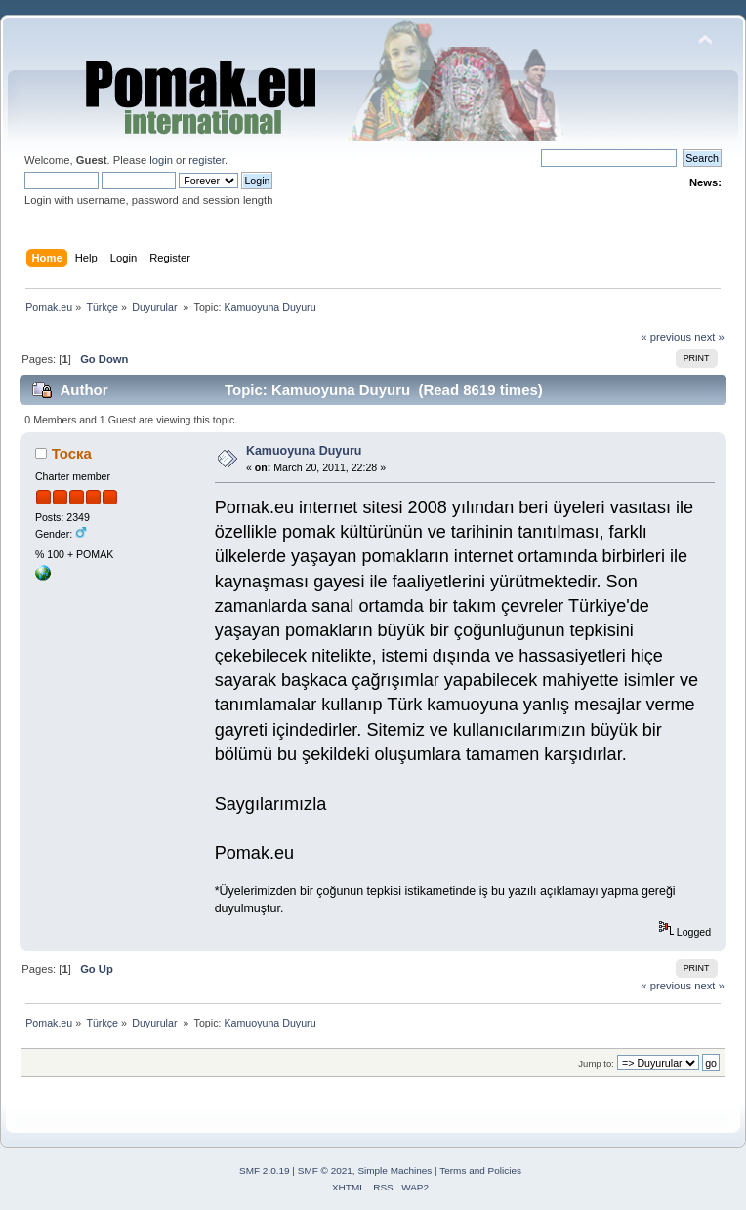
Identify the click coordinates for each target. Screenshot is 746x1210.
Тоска (72, 453)
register (206, 160)
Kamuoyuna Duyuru (303, 451)
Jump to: (596, 1063)
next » (709, 337)
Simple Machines (394, 1170)
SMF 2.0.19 (264, 1170)
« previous (666, 337)
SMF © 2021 (325, 1170)
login (161, 160)
